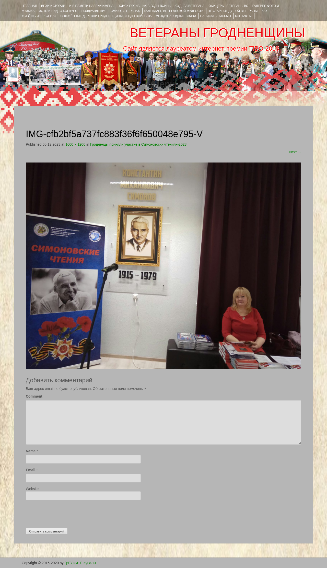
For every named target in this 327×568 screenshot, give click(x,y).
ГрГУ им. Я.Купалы (80, 563)
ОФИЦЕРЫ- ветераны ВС (228, 6)
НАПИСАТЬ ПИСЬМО (215, 16)
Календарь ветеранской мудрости (174, 11)
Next (295, 152)
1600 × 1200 (75, 144)
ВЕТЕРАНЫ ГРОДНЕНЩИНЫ (217, 33)
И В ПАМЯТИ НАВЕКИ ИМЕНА (91, 6)
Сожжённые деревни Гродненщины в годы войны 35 (106, 16)
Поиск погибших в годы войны (144, 6)
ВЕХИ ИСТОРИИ (53, 6)
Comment (34, 396)
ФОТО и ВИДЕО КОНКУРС (58, 11)
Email (30, 470)
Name (31, 451)
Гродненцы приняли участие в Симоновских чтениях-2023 (138, 144)
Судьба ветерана (190, 6)
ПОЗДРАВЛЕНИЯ (94, 11)
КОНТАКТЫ (243, 16)
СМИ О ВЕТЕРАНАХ (125, 11)
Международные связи (176, 16)
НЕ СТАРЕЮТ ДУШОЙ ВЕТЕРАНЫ (233, 11)
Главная (30, 6)
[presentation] (64, 513)
